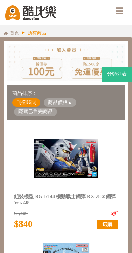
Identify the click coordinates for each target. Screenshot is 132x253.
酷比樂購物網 (30, 12)
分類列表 (117, 74)
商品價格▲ (60, 102)
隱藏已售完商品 (35, 111)
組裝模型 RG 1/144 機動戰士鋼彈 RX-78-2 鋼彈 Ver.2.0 (65, 199)
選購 (107, 224)
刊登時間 (26, 102)
